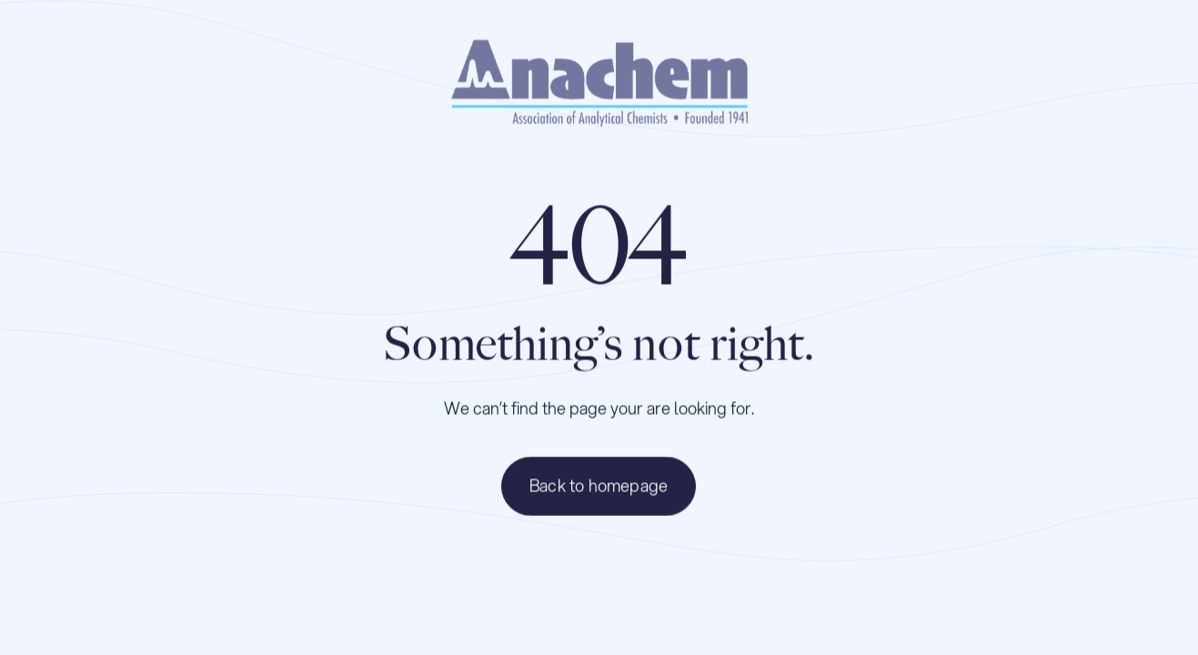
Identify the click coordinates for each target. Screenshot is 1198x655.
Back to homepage (598, 487)
